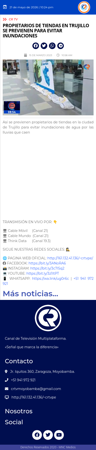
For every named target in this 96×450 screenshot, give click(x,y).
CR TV (13, 19)
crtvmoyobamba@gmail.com (36, 389)
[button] (35, 45)
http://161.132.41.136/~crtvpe (33, 397)
